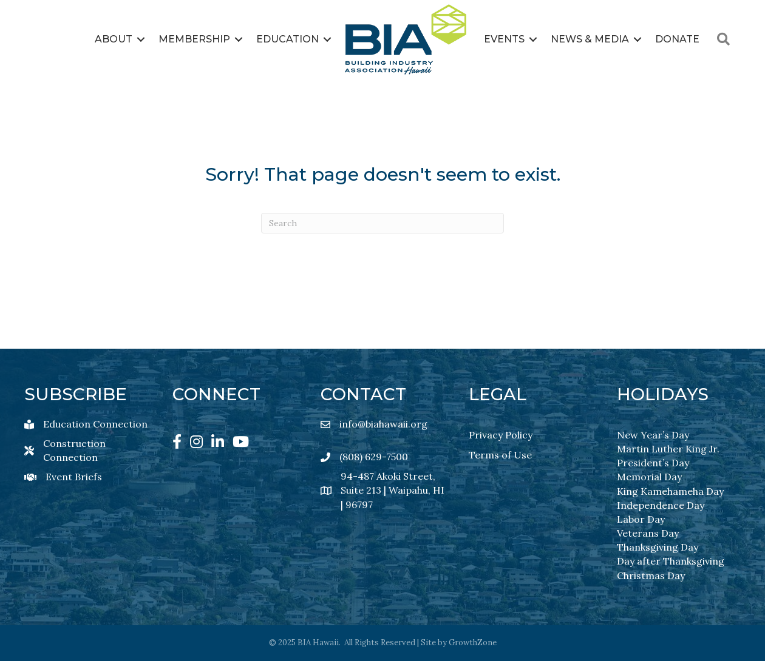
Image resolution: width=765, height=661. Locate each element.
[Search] (382, 223)
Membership (194, 39)
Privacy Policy (500, 435)
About (113, 39)
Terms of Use (500, 455)
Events (504, 39)
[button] (723, 39)
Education (287, 39)
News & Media (590, 39)
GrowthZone (473, 642)
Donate (677, 39)
